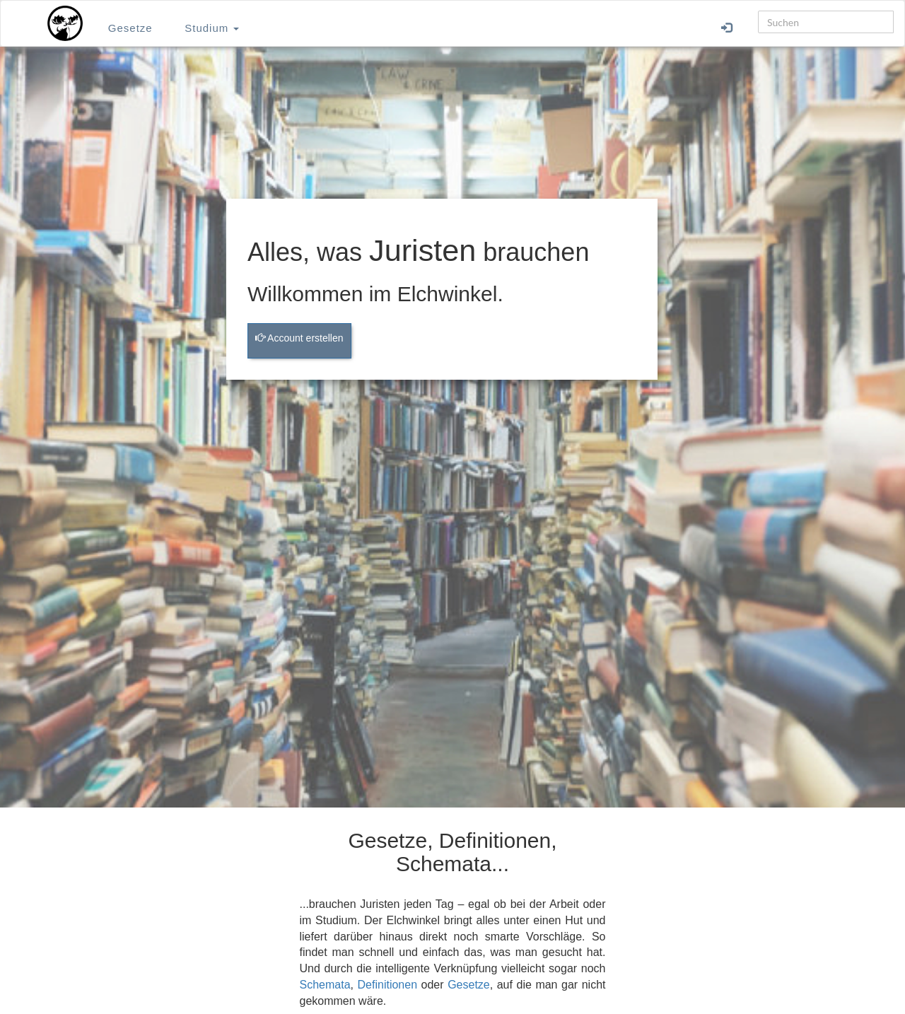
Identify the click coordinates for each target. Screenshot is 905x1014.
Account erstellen (299, 338)
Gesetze (130, 28)
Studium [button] (212, 28)
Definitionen (388, 985)
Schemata (325, 985)
